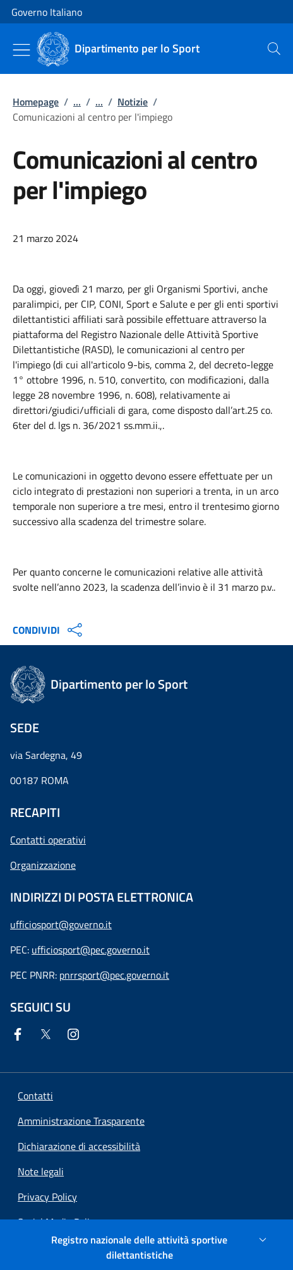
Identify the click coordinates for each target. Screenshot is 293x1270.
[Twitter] (48, 1034)
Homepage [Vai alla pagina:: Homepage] (36, 101)
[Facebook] (20, 1034)
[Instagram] (76, 1034)
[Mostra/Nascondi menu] (21, 50)
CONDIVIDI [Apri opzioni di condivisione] (49, 630)
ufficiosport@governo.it (61, 924)
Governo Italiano (46, 12)
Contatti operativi (48, 839)
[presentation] (274, 48)
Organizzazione (43, 865)
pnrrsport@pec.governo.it (114, 975)
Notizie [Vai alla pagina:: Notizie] (132, 101)
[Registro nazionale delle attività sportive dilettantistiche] (146, 1247)
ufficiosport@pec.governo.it (91, 949)
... (77, 101)
